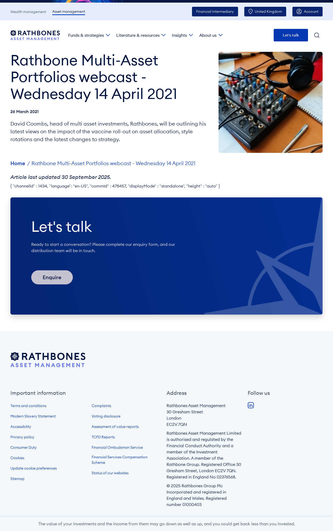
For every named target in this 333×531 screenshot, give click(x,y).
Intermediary (215, 11)
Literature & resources (137, 35)
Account (311, 11)
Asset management (68, 11)
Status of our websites (110, 473)
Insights (179, 35)
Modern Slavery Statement (33, 416)
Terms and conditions (28, 405)
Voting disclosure (106, 416)
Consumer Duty (23, 447)
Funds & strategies (86, 35)
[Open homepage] (47, 365)
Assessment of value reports (115, 426)
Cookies (17, 457)
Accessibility (20, 426)
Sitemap (17, 478)
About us (207, 35)
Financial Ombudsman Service (117, 447)
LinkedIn (251, 405)
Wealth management (28, 11)
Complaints (101, 405)
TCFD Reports (103, 437)
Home (17, 163)
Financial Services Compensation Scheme (120, 460)
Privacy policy (22, 437)
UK (268, 11)
